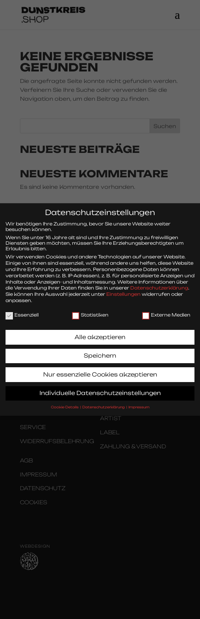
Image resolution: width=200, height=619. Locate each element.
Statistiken (90, 309)
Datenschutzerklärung (159, 282)
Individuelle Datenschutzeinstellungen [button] (100, 387)
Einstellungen (123, 289)
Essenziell (22, 309)
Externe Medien (166, 309)
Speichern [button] (100, 350)
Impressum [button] (138, 402)
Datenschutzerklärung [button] (103, 402)
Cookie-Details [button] (65, 402)
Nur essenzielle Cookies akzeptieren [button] (100, 369)
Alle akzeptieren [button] (100, 331)
